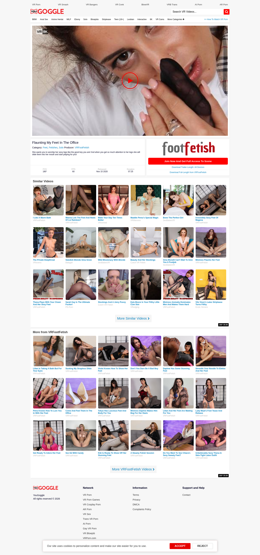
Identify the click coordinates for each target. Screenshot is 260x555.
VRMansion (135, 220)
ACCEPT (180, 546)
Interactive (142, 19)
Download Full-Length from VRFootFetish (188, 172)
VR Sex (87, 514)
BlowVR (145, 4)
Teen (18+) (119, 19)
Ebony (77, 19)
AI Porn (198, 4)
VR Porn (36, 4)
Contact (186, 495)
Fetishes (53, 147)
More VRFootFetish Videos (133, 469)
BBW (34, 19)
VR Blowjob (89, 533)
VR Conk (119, 4)
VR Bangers (92, 4)
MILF (68, 19)
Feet (45, 147)
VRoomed (102, 223)
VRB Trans (172, 4)
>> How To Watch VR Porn (216, 19)
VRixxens (37, 262)
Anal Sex (44, 19)
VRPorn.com (89, 538)
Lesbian (130, 19)
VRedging (134, 307)
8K (151, 19)
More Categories (175, 19)
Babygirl (69, 262)
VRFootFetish (82, 147)
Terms (136, 495)
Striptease (106, 19)
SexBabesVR (169, 220)
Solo (85, 19)
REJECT (202, 546)
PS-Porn (69, 307)
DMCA (136, 504)
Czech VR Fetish (137, 262)
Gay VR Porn (90, 528)
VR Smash (63, 4)
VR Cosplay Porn (92, 504)
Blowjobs (95, 19)
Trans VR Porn (90, 519)
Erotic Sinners (201, 307)
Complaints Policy (142, 509)
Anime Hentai (57, 19)
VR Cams (160, 19)
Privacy (136, 499)
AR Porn (224, 4)
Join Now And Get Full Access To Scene (188, 161)
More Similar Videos (133, 318)
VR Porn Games (91, 499)
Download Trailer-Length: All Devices (188, 167)
